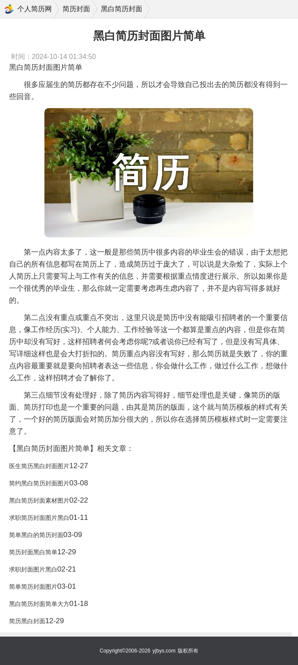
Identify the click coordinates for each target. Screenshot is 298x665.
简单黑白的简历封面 (36, 534)
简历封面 (76, 8)
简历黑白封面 (27, 621)
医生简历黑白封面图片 (39, 466)
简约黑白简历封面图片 (39, 483)
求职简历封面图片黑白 (39, 517)
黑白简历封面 (121, 8)
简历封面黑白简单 (33, 552)
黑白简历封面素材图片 (39, 500)
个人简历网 (34, 8)
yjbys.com (164, 651)
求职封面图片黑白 (33, 569)
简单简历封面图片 (33, 586)
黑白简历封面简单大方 (39, 603)
